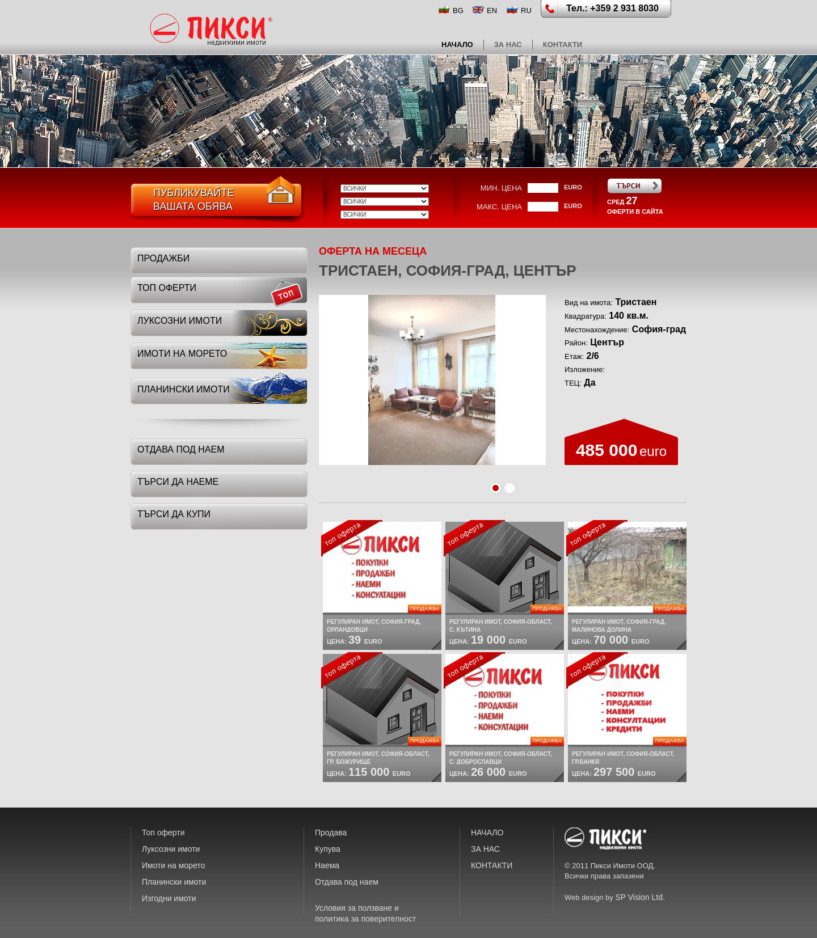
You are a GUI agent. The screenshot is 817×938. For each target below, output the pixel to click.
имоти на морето (182, 353)
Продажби (163, 258)
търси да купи (173, 514)
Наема (327, 865)
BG (458, 10)
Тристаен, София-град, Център (447, 270)
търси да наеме (177, 482)
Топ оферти (163, 832)
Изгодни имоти (169, 898)
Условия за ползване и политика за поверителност (365, 913)
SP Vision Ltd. (639, 897)
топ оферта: (351, 538)
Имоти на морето (173, 865)
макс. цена (499, 206)
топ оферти (166, 288)
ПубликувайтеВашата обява (193, 199)
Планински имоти (174, 881)
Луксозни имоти (171, 849)
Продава (331, 832)
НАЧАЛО (457, 44)
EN (492, 10)
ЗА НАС (508, 44)
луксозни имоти (179, 321)
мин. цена (501, 188)
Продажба (424, 608)
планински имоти (183, 389)
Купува (327, 849)
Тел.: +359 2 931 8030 (612, 8)
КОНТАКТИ (563, 44)
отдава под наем (181, 449)
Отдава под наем (346, 881)
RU (526, 10)
